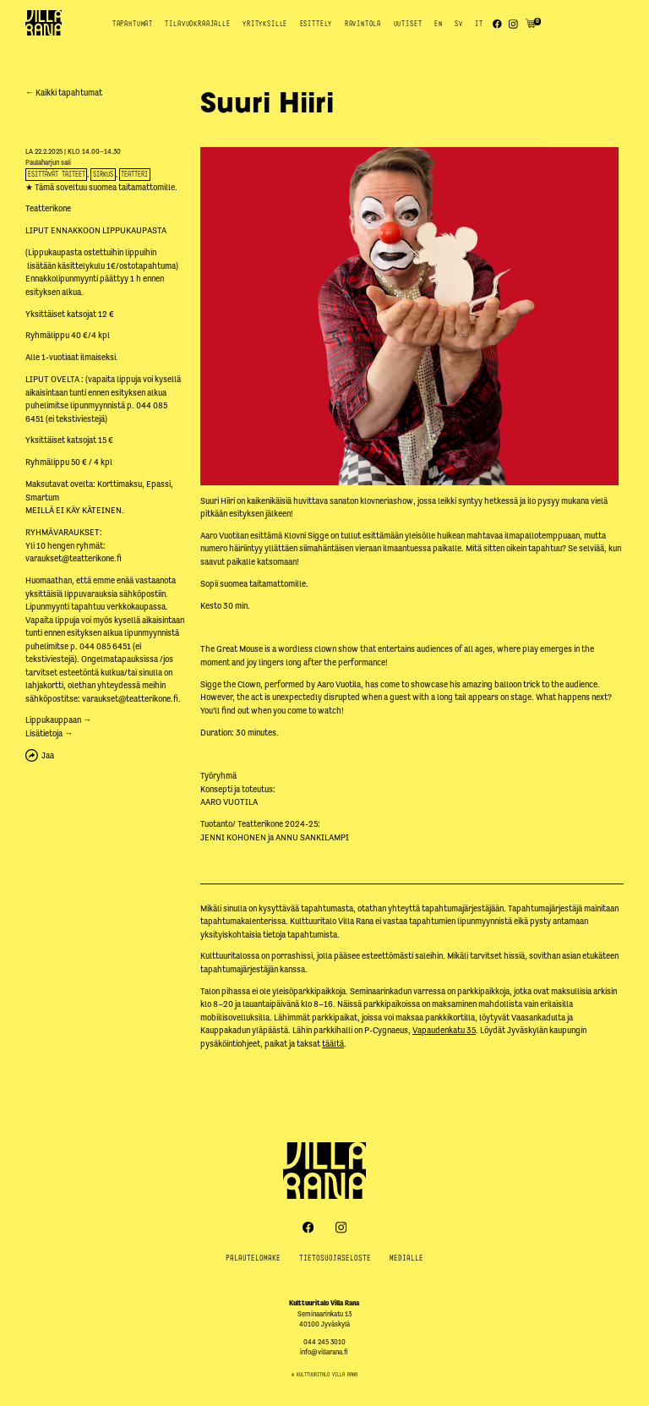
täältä (333, 1043)
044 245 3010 (324, 1342)
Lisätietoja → (49, 733)
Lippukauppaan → (58, 720)
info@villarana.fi (324, 1352)
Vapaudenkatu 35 (444, 1030)
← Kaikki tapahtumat (63, 92)
